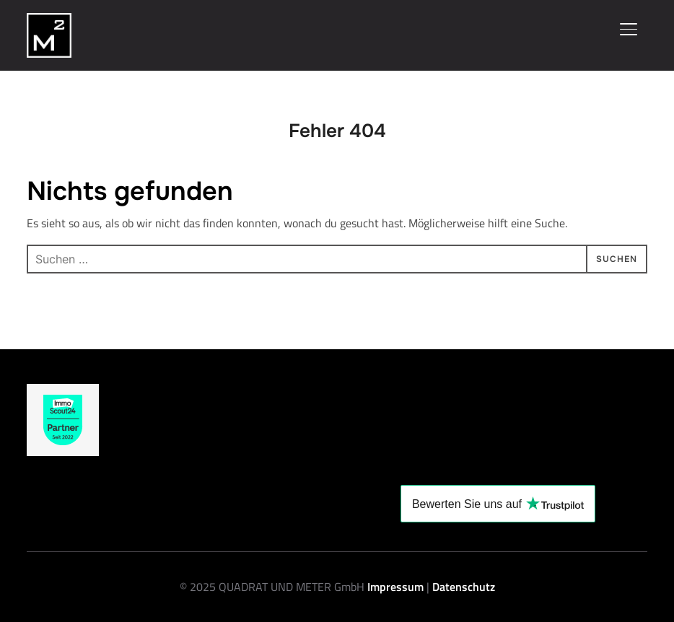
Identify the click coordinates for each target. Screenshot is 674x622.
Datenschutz (463, 586)
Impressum (396, 586)
